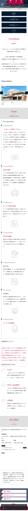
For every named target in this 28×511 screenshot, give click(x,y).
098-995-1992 (6, 443)
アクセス (14, 30)
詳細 (3, 508)
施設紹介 (14, 13)
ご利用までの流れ (14, 19)
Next (26, 92)
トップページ (4, 8)
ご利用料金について (14, 24)
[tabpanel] (14, 93)
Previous (1, 92)
